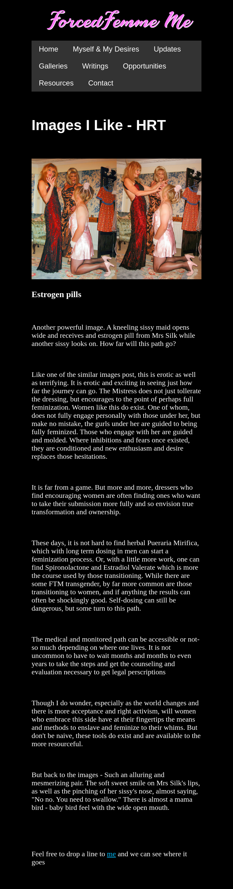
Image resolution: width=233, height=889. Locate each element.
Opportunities (144, 66)
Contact (100, 83)
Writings (95, 66)
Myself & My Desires (106, 49)
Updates (167, 49)
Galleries (53, 66)
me (111, 854)
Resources (56, 83)
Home (48, 49)
